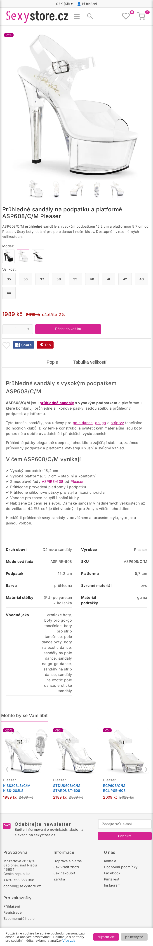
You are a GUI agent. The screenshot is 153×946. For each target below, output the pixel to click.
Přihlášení (89, 4)
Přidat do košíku (68, 329)
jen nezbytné (134, 937)
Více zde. (69, 940)
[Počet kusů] (18, 329)
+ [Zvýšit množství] (28, 328)
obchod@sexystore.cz (22, 886)
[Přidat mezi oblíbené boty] (6, 345)
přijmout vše (106, 937)
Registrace (12, 912)
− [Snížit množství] (7, 328)
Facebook (112, 873)
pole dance (83, 422)
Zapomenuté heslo (19, 918)
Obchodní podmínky (121, 867)
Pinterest (112, 879)
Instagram (112, 885)
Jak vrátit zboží (66, 867)
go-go (100, 422)
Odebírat (124, 836)
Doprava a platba (68, 861)
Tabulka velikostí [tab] (89, 362)
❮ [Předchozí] (7, 769)
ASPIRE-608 (53, 481)
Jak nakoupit (64, 873)
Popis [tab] (52, 362)
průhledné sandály (57, 403)
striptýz (117, 422)
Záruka (59, 879)
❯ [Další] (146, 769)
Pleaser (77, 481)
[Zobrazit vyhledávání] (88, 16)
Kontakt (110, 861)
